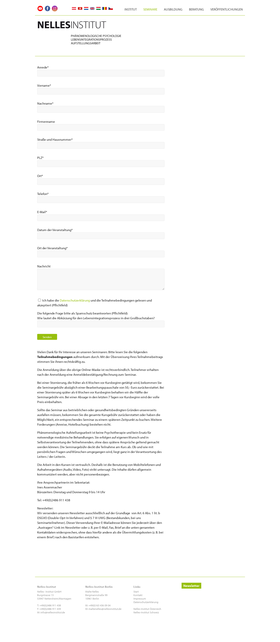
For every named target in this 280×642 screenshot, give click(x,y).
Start (136, 591)
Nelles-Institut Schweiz (146, 612)
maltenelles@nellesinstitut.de (105, 608)
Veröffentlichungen (226, 9)
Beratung (196, 9)
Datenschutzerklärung (75, 300)
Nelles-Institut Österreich (147, 608)
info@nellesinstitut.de (52, 612)
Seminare (150, 9)
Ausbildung (173, 9)
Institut (130, 9)
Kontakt (137, 595)
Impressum (139, 598)
